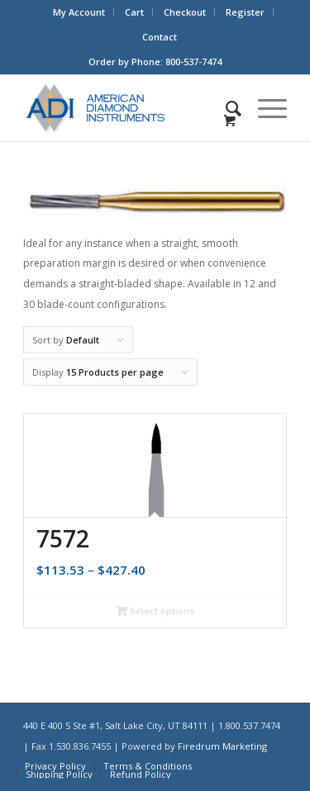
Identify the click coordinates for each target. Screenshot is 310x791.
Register (245, 12)
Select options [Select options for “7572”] (155, 610)
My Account (79, 12)
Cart (134, 12)
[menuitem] (79, 12)
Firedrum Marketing (222, 746)
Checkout (185, 12)
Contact (159, 37)
